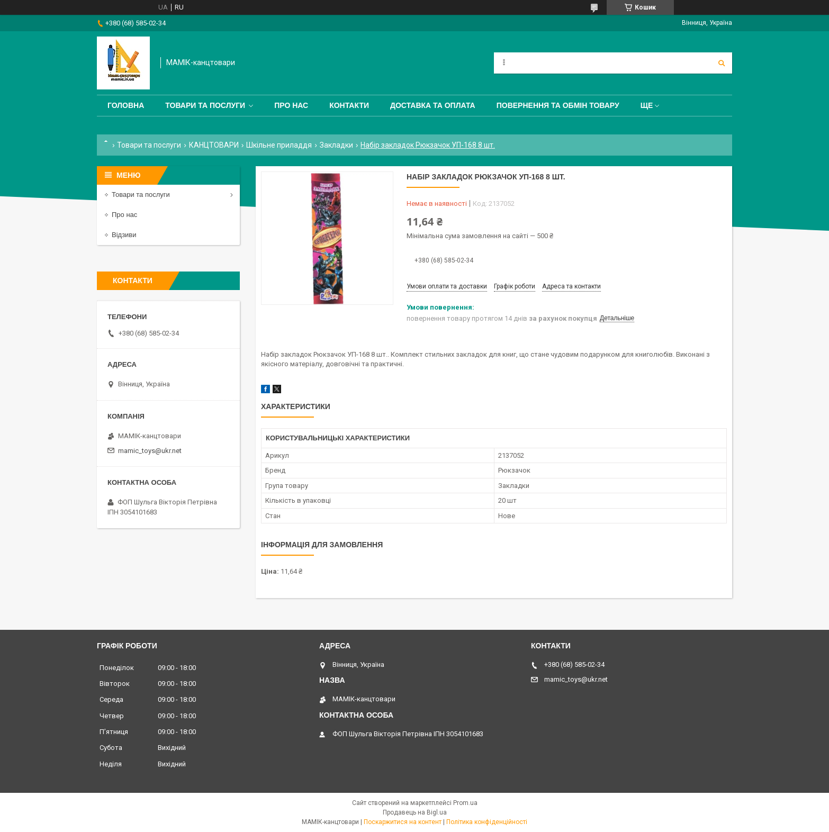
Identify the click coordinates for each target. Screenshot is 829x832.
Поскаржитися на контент (402, 822)
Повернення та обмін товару (558, 105)
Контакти (349, 105)
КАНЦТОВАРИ (214, 145)
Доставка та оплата (432, 105)
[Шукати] (721, 63)
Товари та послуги (205, 105)
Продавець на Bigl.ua (415, 812)
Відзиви (124, 235)
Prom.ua (465, 803)
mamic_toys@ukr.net (150, 451)
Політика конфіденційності (486, 822)
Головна (125, 105)
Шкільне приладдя (279, 145)
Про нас (291, 105)
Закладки (336, 145)
